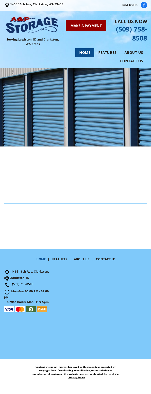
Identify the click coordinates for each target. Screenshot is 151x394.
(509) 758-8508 (22, 284)
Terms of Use (111, 374)
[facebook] (144, 5)
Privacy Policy (76, 377)
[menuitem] (84, 52)
